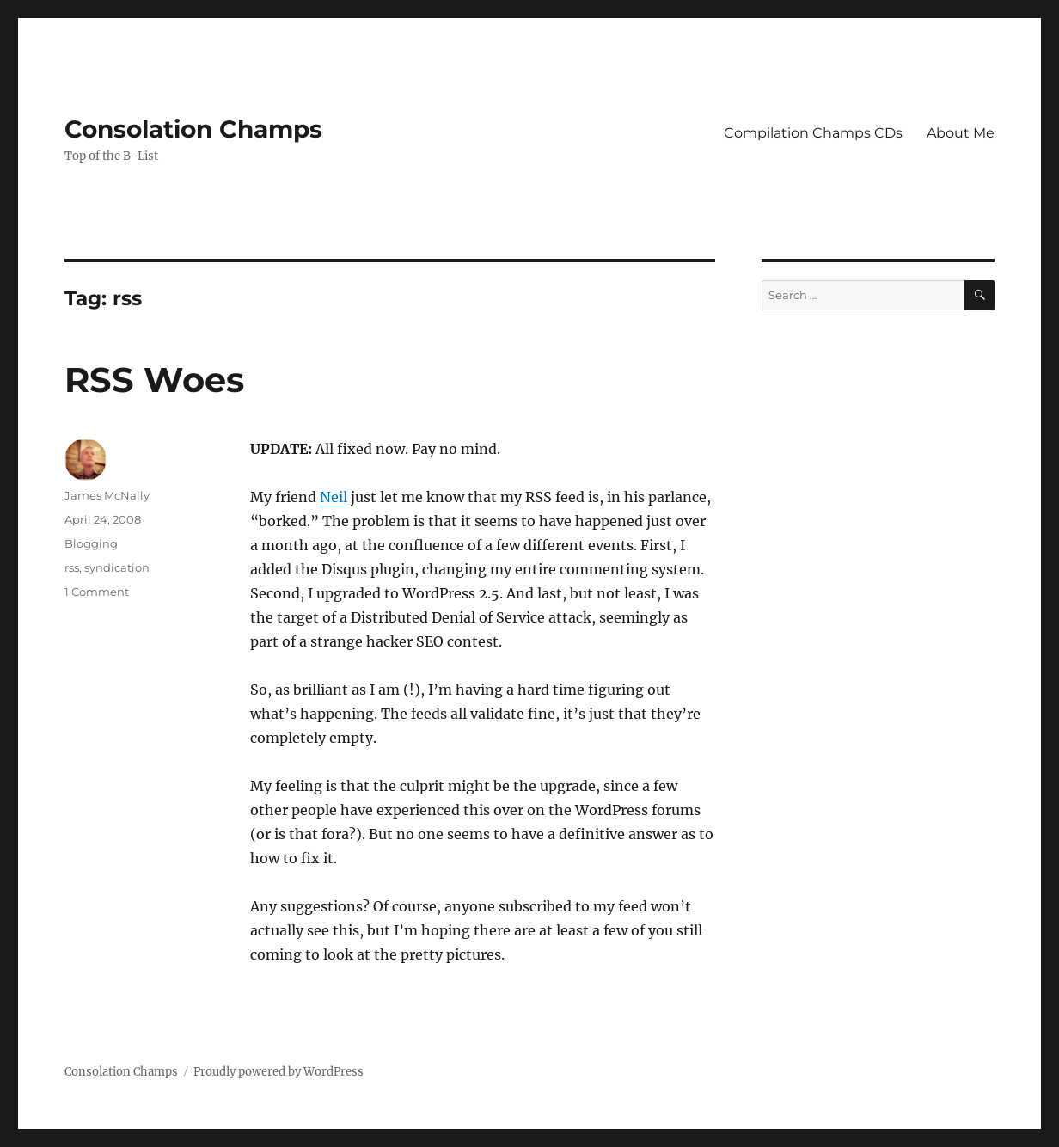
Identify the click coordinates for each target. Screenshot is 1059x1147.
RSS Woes (154, 380)
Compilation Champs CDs (813, 133)
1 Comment (96, 591)
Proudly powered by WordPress (278, 1071)
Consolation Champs (193, 129)
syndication (117, 567)
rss (71, 567)
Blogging (91, 543)
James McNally (107, 495)
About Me (961, 133)
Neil (333, 497)
